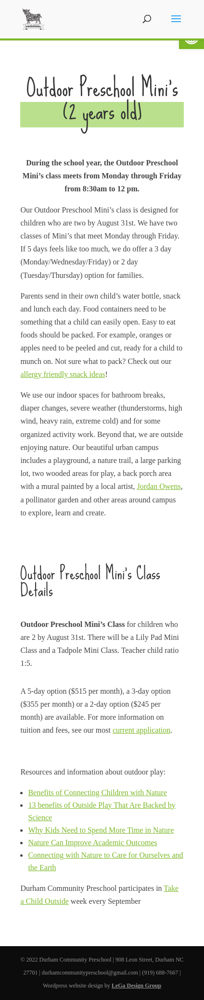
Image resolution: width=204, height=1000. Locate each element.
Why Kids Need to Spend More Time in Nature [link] (101, 830)
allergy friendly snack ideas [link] (62, 374)
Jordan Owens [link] (159, 486)
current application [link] (141, 730)
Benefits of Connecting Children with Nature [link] (97, 792)
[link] (33, 18)
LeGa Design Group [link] (136, 985)
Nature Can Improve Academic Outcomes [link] (92, 842)
